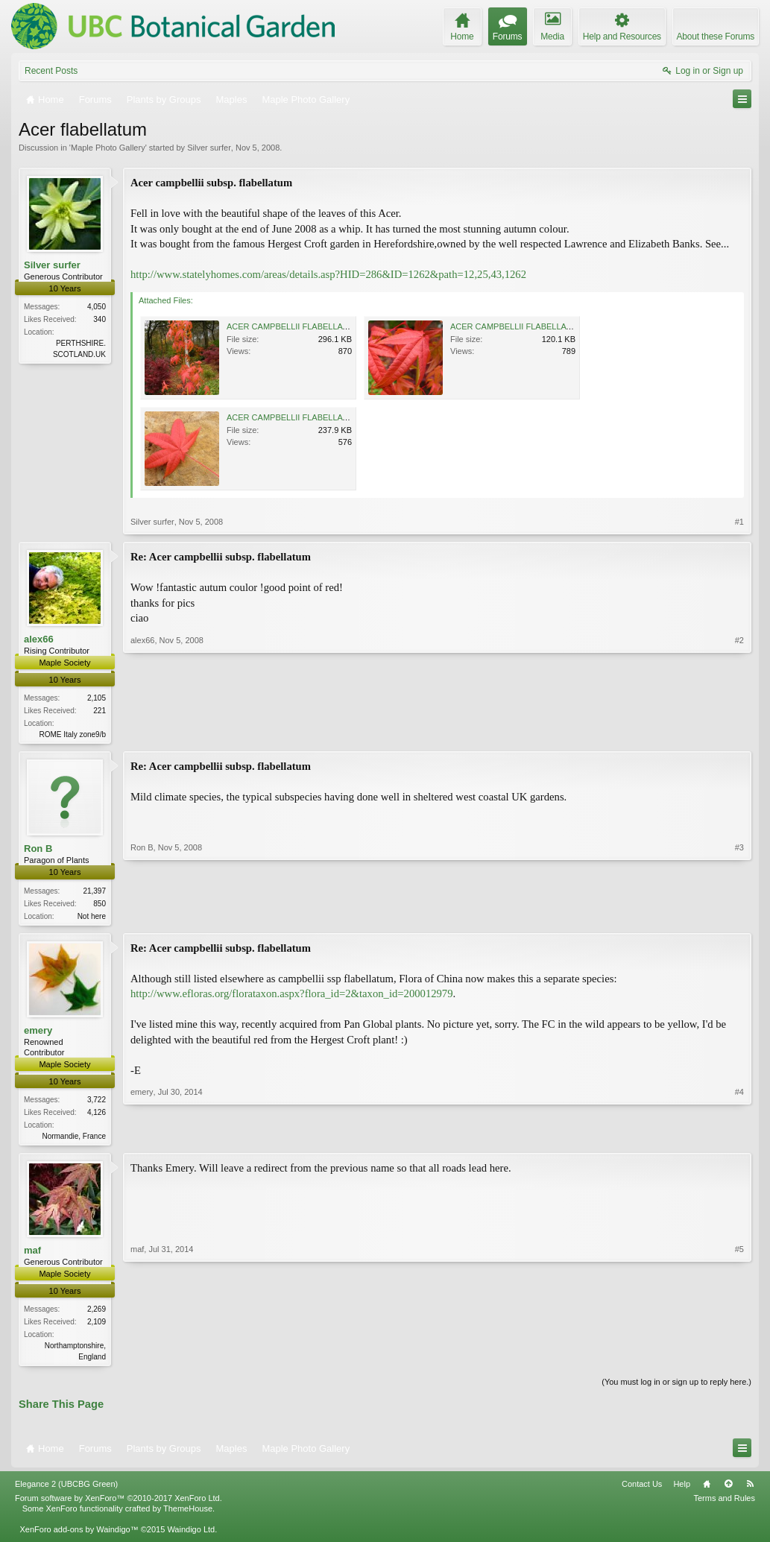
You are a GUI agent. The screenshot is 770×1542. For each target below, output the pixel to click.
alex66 (39, 639)
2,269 (96, 1313)
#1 (739, 521)
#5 (739, 1358)
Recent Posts (51, 71)
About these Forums (715, 36)
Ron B (38, 850)
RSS (750, 1489)
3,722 (96, 1103)
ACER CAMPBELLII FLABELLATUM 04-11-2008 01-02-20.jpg (339, 417)
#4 (739, 1136)
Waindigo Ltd (191, 1534)
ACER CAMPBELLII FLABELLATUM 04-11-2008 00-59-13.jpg (339, 326)
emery (38, 1032)
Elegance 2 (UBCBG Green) (66, 1489)
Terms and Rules (724, 1503)
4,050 (96, 307)
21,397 (94, 892)
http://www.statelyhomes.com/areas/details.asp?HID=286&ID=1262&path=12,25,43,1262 (328, 274)
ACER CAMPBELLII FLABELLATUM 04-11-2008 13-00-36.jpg (563, 326)
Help (681, 1489)
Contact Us (642, 1489)
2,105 (96, 698)
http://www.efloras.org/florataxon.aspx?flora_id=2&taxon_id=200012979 (291, 996)
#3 (739, 915)
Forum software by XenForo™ (118, 1503)
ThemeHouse (187, 1513)
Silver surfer (209, 147)
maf (32, 1254)
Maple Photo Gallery (108, 147)
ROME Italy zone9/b (73, 734)
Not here (92, 917)
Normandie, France (74, 1139)
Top (728, 1489)
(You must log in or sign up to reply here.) (676, 1387)
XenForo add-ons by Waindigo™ (78, 1534)
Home (706, 1489)
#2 (739, 732)
